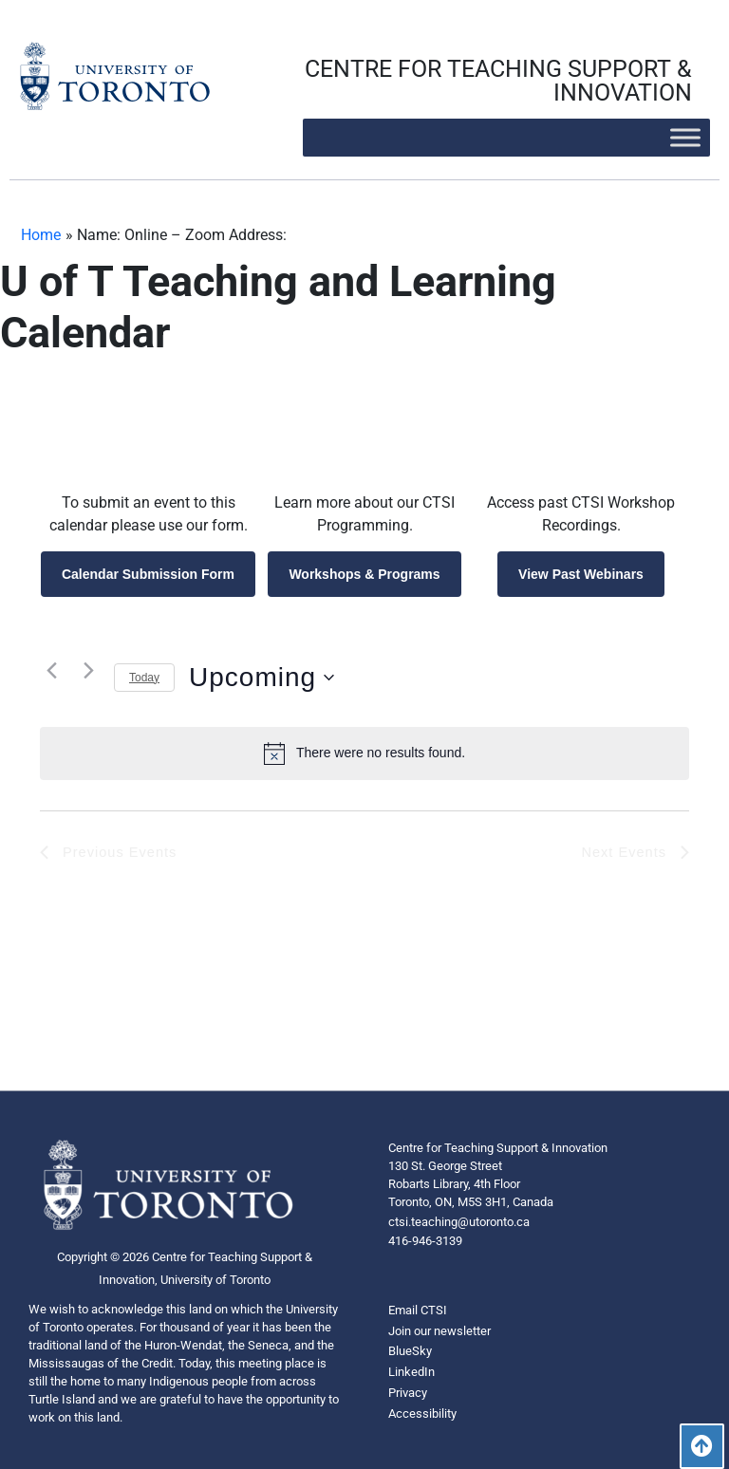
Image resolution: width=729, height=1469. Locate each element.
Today (144, 677)
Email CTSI (417, 1310)
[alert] (364, 753)
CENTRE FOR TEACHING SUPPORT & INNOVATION (498, 80)
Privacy (407, 1392)
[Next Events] (88, 671)
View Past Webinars (581, 574)
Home (41, 235)
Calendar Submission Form (148, 574)
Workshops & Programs (364, 574)
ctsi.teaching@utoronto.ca (459, 1222)
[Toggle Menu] (685, 137)
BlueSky (410, 1351)
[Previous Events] (51, 671)
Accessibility (422, 1413)
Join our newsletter (439, 1331)
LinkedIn (411, 1372)
